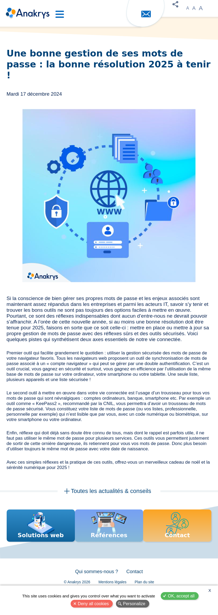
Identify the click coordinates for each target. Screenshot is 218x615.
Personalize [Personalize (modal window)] (134, 603)
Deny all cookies (93, 603)
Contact (136, 579)
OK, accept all (181, 596)
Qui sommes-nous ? (95, 579)
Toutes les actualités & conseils (111, 491)
